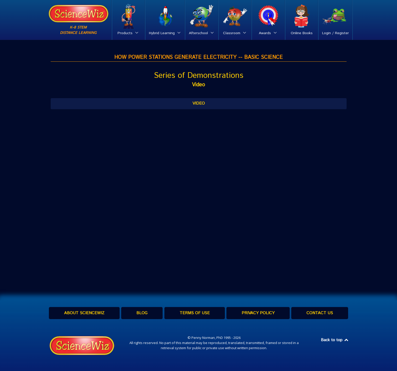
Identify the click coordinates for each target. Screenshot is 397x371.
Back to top (335, 340)
